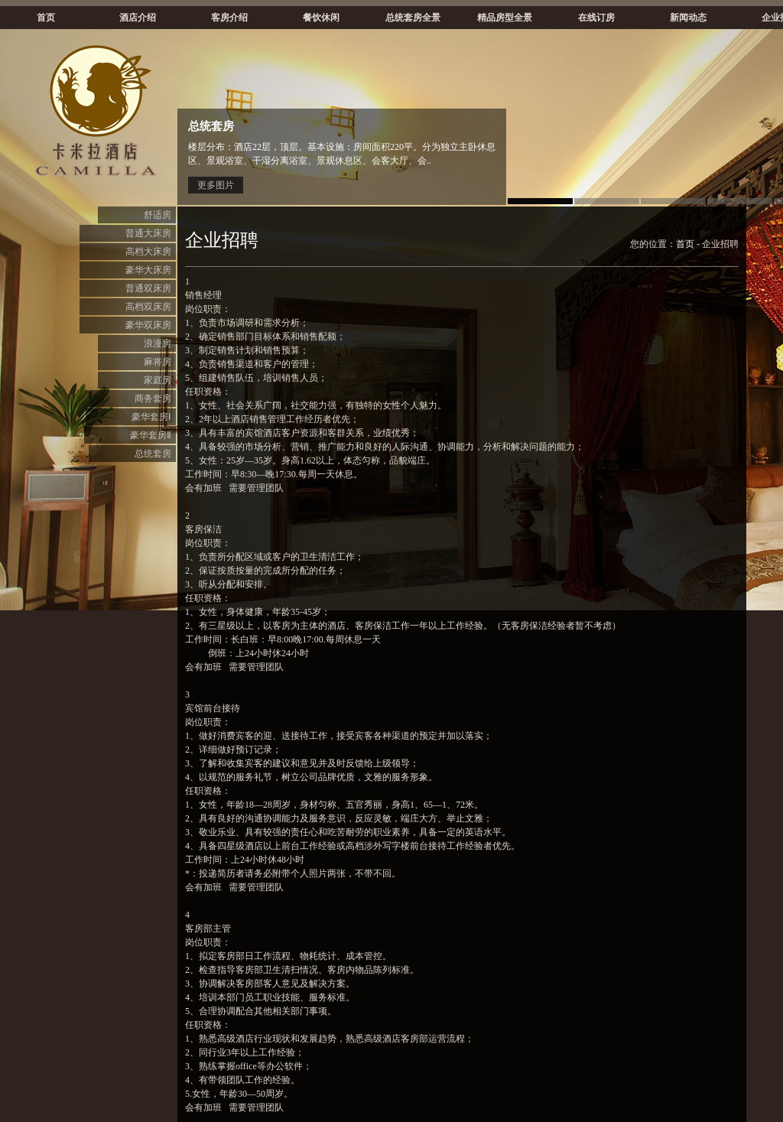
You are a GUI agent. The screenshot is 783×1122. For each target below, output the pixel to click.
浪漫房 (157, 343)
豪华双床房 (148, 325)
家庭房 (157, 380)
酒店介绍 (137, 17)
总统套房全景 (412, 17)
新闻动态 (688, 17)
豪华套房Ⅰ (151, 416)
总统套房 (153, 453)
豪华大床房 (148, 270)
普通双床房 (148, 288)
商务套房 (153, 398)
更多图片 (215, 185)
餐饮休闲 (321, 17)
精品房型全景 (504, 17)
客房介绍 (229, 17)
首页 (46, 17)
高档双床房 (148, 306)
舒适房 (157, 215)
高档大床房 (148, 251)
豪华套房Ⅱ (150, 435)
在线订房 (596, 17)
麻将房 (157, 361)
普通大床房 (148, 233)
